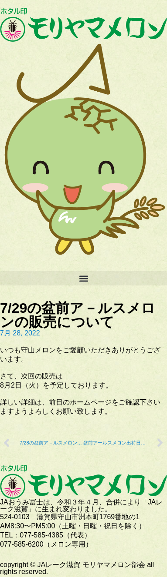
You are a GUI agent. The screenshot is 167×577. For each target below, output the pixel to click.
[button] (83, 278)
